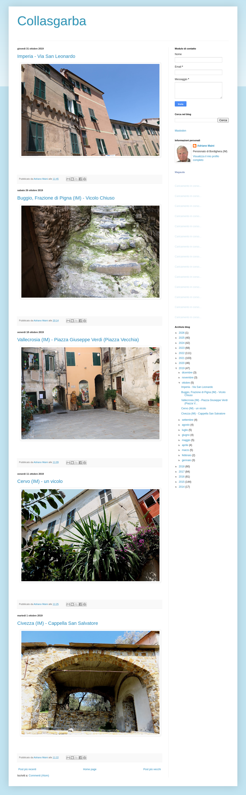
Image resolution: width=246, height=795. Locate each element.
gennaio (187, 460)
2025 (182, 337)
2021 (182, 358)
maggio (186, 440)
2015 (182, 481)
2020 (182, 363)
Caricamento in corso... (188, 185)
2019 (182, 368)
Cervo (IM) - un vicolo (40, 481)
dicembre (187, 372)
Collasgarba (51, 21)
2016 (182, 476)
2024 (182, 342)
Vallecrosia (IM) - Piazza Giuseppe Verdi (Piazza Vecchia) (78, 339)
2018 (182, 466)
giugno (186, 434)
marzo (186, 450)
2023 (182, 347)
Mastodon (180, 130)
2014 (182, 486)
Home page (89, 769)
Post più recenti (27, 769)
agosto (186, 424)
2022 (182, 353)
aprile (185, 445)
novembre (188, 377)
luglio (185, 430)
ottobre (186, 382)
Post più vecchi (152, 769)
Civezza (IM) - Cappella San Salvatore (57, 623)
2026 (182, 332)
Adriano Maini (205, 145)
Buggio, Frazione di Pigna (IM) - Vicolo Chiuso (66, 198)
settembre (188, 419)
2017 (182, 471)
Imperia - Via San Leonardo (46, 56)
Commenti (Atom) (39, 775)
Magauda (180, 172)
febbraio (187, 455)
